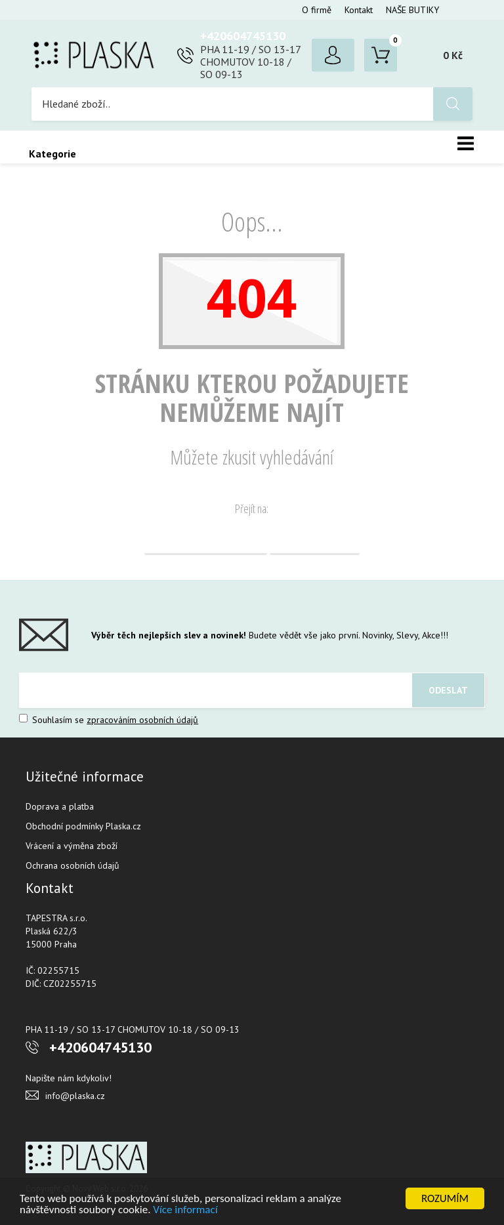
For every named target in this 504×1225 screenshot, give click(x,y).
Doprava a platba (60, 806)
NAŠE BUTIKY (412, 10)
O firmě (316, 10)
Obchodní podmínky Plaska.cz (83, 826)
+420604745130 (242, 35)
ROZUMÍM (445, 1198)
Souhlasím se (108, 720)
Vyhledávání (314, 539)
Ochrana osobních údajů (72, 865)
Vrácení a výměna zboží (71, 846)
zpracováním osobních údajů (142, 720)
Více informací (185, 1209)
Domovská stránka (206, 539)
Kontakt (359, 10)
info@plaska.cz (75, 1096)
